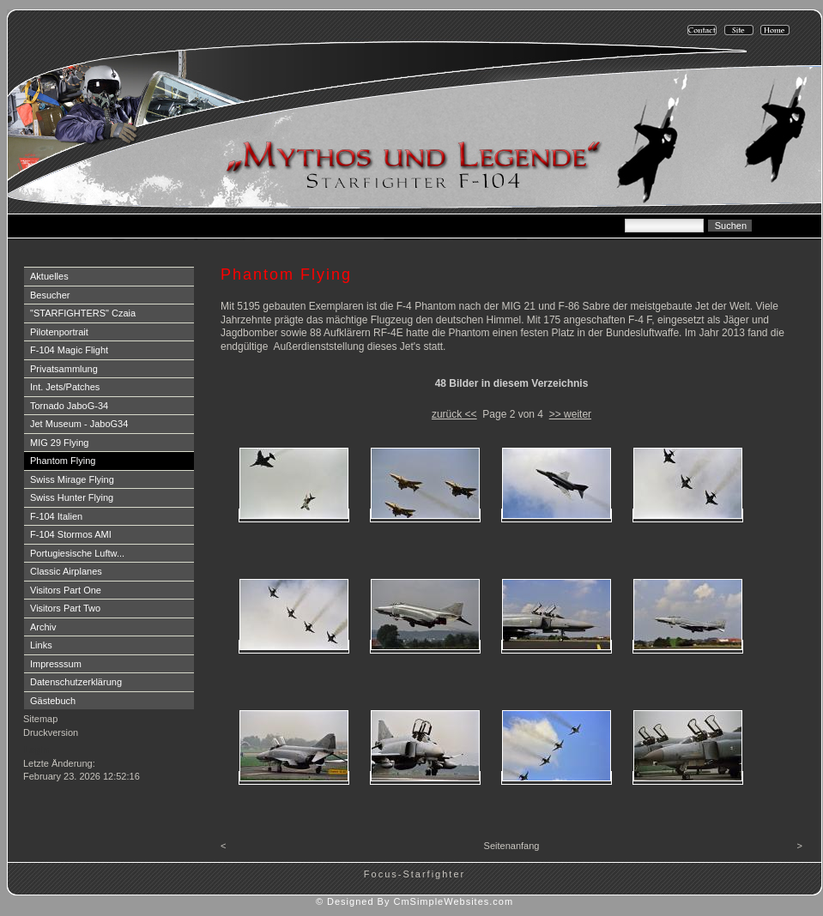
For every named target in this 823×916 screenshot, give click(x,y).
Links (41, 645)
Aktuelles (49, 276)
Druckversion (50, 732)
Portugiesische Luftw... (77, 553)
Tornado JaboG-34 (69, 406)
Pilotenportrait (59, 332)
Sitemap (40, 719)
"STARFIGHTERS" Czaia (83, 313)
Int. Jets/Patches (65, 387)
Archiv (43, 627)
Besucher (50, 295)
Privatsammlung (64, 369)
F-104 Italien (56, 516)
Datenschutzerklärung (76, 682)
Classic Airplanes (66, 571)
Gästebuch (53, 701)
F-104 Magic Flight (69, 350)
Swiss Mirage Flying (72, 479)
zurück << (454, 414)
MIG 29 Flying (59, 442)
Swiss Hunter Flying (71, 497)
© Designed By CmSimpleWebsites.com (414, 901)
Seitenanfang (512, 846)
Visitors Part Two (65, 608)
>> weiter (570, 414)
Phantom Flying (62, 460)
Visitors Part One (65, 590)
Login (36, 749)
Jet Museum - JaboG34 (79, 424)
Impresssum (56, 664)
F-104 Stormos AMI (71, 534)
